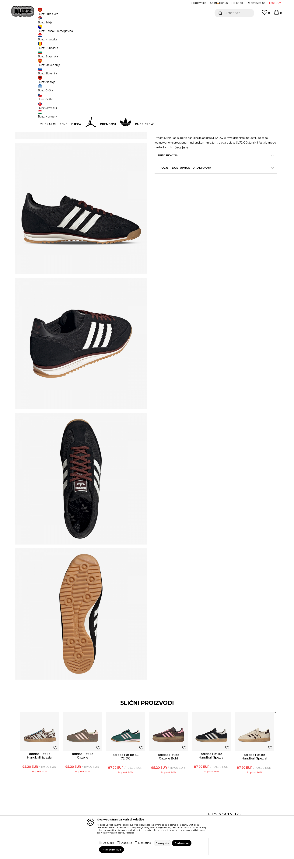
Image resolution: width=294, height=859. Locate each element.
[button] (234, 13)
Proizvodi (82, 30)
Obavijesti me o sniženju (243, 56)
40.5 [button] (245, 80)
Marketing (144, 842)
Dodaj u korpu (178, 103)
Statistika (126, 842)
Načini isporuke (88, 798)
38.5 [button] (203, 80)
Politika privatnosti (133, 800)
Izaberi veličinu (165, 74)
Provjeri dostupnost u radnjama (204, 176)
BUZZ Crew (171, 805)
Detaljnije (231, 156)
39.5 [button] (217, 80)
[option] (147, 24)
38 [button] (188, 80)
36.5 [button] (160, 80)
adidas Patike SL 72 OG (129, 683)
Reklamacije (86, 813)
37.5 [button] (174, 80)
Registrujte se (256, 3)
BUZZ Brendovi (173, 800)
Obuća (94, 30)
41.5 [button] (160, 89)
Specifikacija (204, 164)
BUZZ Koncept (173, 794)
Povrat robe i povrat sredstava (91, 806)
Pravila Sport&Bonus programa (134, 807)
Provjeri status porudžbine (52, 798)
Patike (104, 30)
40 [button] (231, 80)
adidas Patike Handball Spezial (56, 684)
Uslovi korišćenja (131, 794)
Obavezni (108, 842)
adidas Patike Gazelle (92, 682)
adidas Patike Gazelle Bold (165, 683)
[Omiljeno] (266, 14)
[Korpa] (278, 14)
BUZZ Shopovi (172, 810)
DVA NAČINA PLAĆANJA (124, 24)
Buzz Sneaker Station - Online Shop (55, 30)
